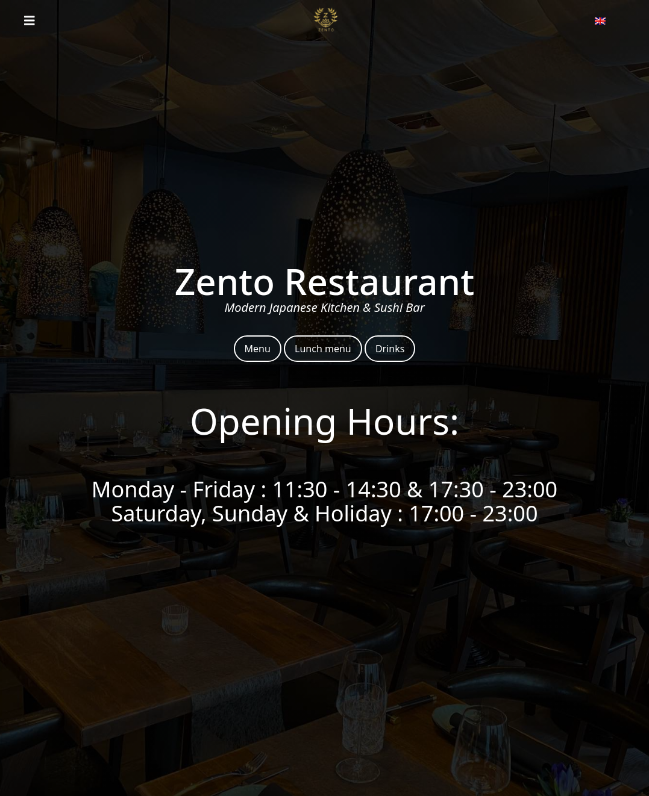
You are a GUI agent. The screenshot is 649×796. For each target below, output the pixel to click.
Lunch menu (323, 348)
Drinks (390, 348)
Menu (258, 348)
